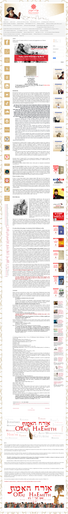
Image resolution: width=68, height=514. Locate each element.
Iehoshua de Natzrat (33, 403)
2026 (6, 204)
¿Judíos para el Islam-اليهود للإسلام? (29, 25)
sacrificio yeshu (17, 404)
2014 (6, 219)
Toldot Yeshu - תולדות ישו (39, 32)
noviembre (7, 264)
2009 (6, 276)
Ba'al (21, 403)
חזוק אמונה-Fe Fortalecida (44, 30)
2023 (6, 208)
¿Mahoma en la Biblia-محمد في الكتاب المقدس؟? (54, 23)
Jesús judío (37, 403)
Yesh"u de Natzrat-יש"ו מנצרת (35, 21)
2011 (6, 223)
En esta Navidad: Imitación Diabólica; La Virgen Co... (7, 261)
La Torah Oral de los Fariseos (17, 25)
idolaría (30, 403)
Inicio (32, 408)
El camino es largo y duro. (7, 257)
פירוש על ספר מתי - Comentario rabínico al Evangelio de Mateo (32, 28)
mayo (7, 273)
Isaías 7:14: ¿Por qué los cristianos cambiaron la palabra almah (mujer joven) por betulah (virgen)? (60, 330)
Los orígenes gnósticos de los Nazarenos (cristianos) (7, 253)
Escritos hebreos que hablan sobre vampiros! (7, 238)
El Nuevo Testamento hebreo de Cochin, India (10, 35)
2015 (6, 218)
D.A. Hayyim (26, 403)
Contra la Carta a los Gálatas (33, 30)
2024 (6, 207)
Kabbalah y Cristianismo (41, 23)
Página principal (5, 21)
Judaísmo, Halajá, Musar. (7, 25)
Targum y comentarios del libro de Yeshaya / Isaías (60, 367)
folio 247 (36, 76)
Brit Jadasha (23, 403)
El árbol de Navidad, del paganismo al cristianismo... (7, 247)
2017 (6, 215)
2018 (6, 214)
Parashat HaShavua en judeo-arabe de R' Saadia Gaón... (45, 25)
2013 (6, 220)
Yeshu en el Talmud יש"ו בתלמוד (29, 32)
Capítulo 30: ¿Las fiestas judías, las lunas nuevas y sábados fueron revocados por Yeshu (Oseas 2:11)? (58, 359)
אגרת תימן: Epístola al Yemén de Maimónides (52, 32)
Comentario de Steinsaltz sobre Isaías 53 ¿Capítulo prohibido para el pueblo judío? (61, 321)
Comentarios (56, 41)
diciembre (7, 225)
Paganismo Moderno (20, 23)
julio (6, 271)
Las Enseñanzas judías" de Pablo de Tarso (48, 21)
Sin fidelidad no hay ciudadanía (7, 242)
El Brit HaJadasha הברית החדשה (30, 23)
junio (6, 272)
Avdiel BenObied (18, 403)
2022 (6, 209)
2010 (6, 224)
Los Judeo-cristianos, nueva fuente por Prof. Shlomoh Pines (12, 32)
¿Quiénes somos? (12, 21)
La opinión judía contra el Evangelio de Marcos (51, 28)
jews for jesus (41, 403)
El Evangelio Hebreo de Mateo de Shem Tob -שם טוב (45, 27)
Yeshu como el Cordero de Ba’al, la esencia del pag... (7, 229)
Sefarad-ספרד (21, 35)
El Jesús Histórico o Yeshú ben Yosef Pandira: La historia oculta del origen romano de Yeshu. (61, 375)
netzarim (14, 404)
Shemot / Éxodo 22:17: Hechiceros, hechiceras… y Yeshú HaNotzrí (60, 302)
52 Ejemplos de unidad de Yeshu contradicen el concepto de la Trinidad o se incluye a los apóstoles (58, 382)
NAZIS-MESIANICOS (46, 403)
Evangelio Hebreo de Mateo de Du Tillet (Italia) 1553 (11, 28)
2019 (6, 213)
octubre (7, 266)
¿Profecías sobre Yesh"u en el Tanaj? (23, 21)
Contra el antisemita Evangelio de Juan (9, 30)
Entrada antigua (47, 408)
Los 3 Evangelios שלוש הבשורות (22, 30)
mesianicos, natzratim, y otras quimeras (9, 23)
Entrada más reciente (16, 408)
